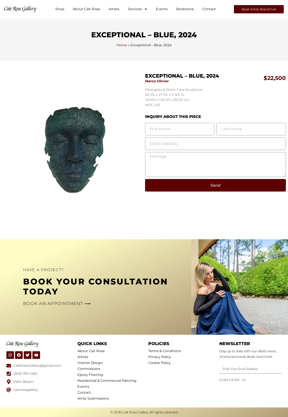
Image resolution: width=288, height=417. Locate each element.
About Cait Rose (86, 9)
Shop (59, 9)
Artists (114, 9)
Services (137, 9)
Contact (209, 9)
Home (121, 45)
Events (162, 9)
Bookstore (185, 9)
